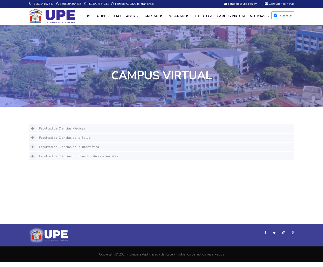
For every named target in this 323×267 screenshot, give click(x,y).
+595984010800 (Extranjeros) (132, 4)
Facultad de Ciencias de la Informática (64, 148)
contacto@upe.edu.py (240, 4)
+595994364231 (96, 4)
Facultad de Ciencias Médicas (57, 130)
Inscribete (283, 15)
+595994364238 (68, 4)
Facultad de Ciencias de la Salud (60, 139)
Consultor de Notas (279, 4)
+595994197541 (41, 4)
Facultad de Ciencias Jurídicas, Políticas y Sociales (73, 158)
